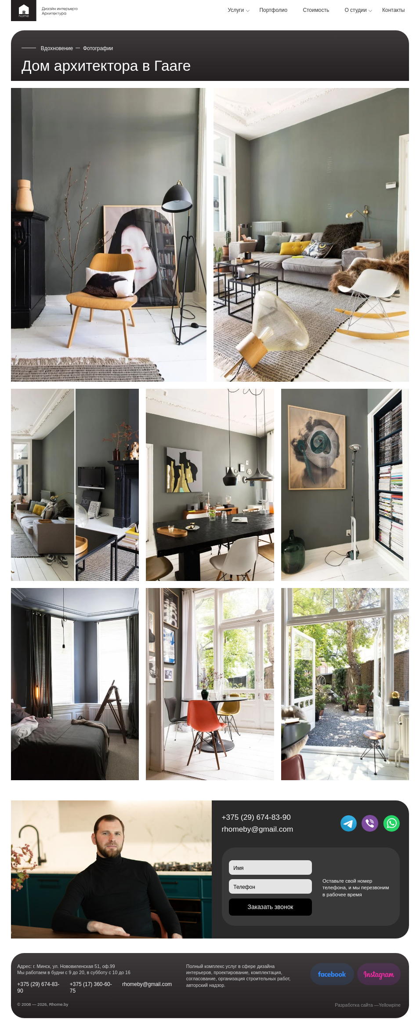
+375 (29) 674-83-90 (256, 817)
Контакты (393, 10)
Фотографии (98, 48)
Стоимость (316, 10)
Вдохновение (57, 48)
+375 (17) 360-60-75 (91, 987)
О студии (356, 10)
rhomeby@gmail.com (257, 829)
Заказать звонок (270, 906)
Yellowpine (390, 1005)
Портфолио (274, 10)
